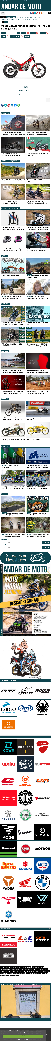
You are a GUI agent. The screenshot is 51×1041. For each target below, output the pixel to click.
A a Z (23, 33)
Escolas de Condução (32, 973)
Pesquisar (46, 542)
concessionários (38, 17)
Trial (3, 36)
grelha (6, 22)
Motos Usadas (5, 967)
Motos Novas (26, 967)
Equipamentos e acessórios (10, 208)
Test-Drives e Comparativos (10, 161)
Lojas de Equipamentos (31, 971)
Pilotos (10, 975)
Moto (33, 33)
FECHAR (23, 1036)
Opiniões (4, 256)
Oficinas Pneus (17, 971)
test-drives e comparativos (21, 19)
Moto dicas (5, 446)
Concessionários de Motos (29, 969)
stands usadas (4, 19)
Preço (27, 36)
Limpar (3, 33)
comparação (12, 22)
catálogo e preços (11, 17)
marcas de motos (29, 17)
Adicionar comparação (25, 95)
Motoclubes (44, 973)
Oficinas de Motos (6, 971)
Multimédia (5, 303)
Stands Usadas (42, 969)
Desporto (4, 351)
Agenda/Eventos (16, 967)
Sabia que (5, 399)
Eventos (4, 494)
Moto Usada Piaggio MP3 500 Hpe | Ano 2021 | (25, 1000)
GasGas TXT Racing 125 (25, 90)
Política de (23, 1039)
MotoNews (5, 113)
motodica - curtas (33, 19)
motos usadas (20, 17)
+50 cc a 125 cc (15, 36)
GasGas (43, 33)
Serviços (16, 975)
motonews (11, 19)
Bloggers (3, 975)
